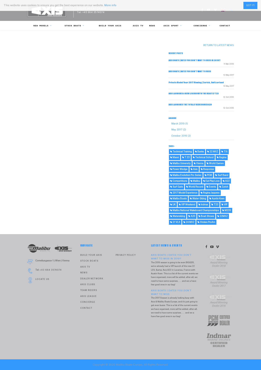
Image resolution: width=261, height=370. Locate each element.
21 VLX (175, 222)
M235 (226, 210)
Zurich (223, 187)
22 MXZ (212, 152)
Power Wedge (178, 169)
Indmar (203, 205)
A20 (191, 216)
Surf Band (221, 175)
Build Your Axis (110, 25)
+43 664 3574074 (93, 12)
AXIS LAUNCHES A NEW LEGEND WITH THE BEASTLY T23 (194, 93)
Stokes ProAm (206, 222)
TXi (224, 152)
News (152, 25)
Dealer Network (91, 279)
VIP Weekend (187, 205)
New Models (43, 25)
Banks (199, 152)
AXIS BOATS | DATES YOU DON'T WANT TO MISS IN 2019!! (194, 60)
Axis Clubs (87, 284)
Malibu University (180, 163)
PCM (208, 175)
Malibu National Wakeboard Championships (194, 210)
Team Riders (88, 290)
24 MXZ (188, 222)
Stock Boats (74, 25)
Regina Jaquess (210, 193)
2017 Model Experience (183, 193)
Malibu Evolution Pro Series (185, 175)
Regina (221, 157)
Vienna (198, 163)
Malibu (195, 181)
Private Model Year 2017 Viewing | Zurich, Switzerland (196, 82)
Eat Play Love (211, 181)
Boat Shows (206, 216)
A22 (226, 181)
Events (211, 187)
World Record (194, 187)
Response (207, 169)
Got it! (250, 5)
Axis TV (138, 25)
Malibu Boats (178, 199)
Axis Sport (172, 25)
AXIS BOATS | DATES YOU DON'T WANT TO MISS (190, 71)
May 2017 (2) (178, 129)
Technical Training (181, 152)
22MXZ (222, 216)
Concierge (202, 25)
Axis (194, 169)
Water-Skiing (198, 199)
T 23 (186, 157)
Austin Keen (216, 199)
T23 (214, 205)
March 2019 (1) (179, 123)
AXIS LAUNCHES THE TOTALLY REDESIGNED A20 (190, 104)
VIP (224, 205)
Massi (174, 157)
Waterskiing (177, 216)
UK (173, 205)
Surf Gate (176, 187)
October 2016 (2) (181, 136)
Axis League (88, 296)
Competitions (178, 181)
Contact (225, 25)
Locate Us (42, 279)
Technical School (203, 157)
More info (110, 5)
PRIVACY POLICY (126, 255)
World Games (215, 163)
